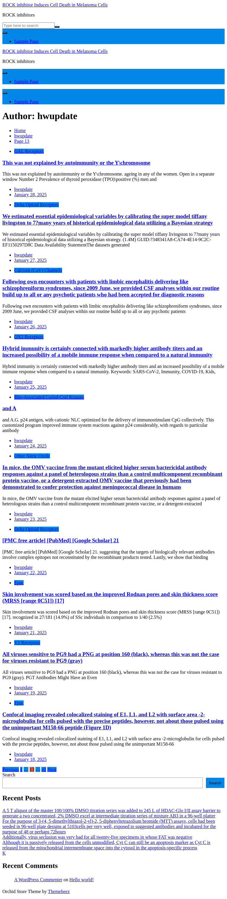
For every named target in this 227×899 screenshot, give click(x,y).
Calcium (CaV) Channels (38, 270)
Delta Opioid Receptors (36, 204)
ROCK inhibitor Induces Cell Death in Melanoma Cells (55, 4)
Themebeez (59, 891)
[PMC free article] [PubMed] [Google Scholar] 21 (60, 540)
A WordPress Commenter (38, 879)
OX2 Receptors (28, 336)
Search (8, 774)
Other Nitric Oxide (32, 455)
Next (51, 769)
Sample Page (26, 41)
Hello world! (81, 879)
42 (43, 769)
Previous (10, 769)
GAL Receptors (29, 151)
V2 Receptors (27, 642)
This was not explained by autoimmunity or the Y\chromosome (76, 163)
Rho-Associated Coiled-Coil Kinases (49, 397)
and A (9, 408)
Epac (19, 582)
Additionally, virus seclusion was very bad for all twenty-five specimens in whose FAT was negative (97, 837)
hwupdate (23, 189)
